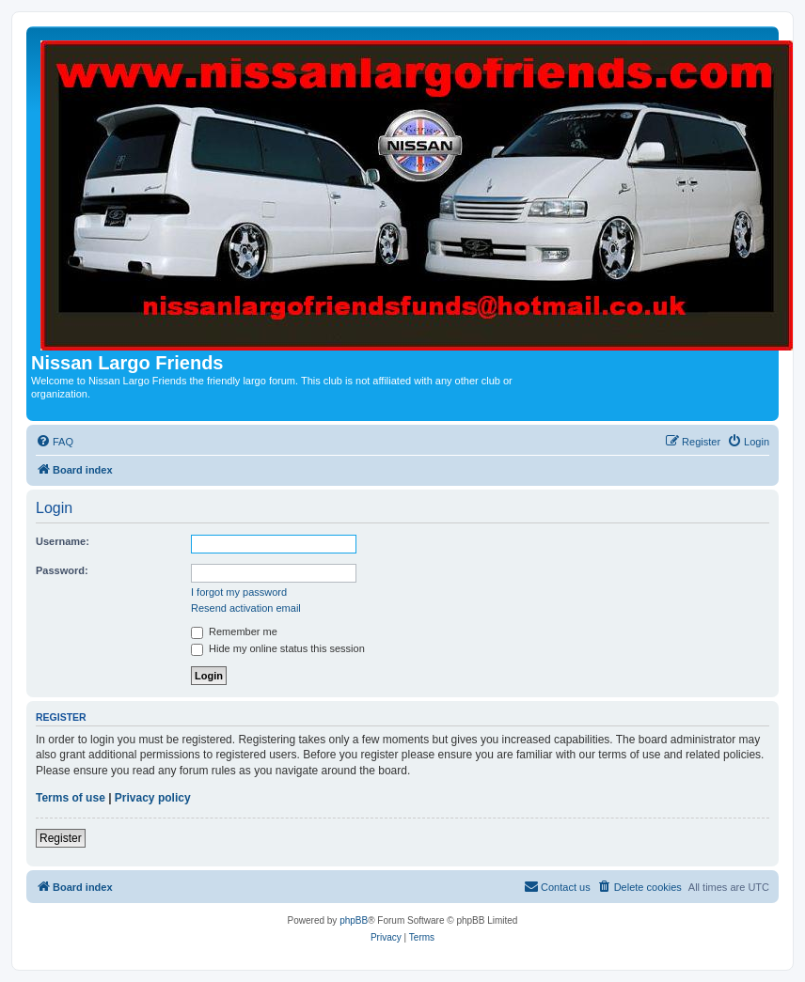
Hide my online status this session (278, 648)
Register (60, 838)
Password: (62, 570)
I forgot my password (239, 592)
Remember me (234, 631)
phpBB (353, 920)
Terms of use (70, 797)
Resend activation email (246, 608)
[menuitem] (54, 441)
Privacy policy (153, 797)
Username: (62, 541)
